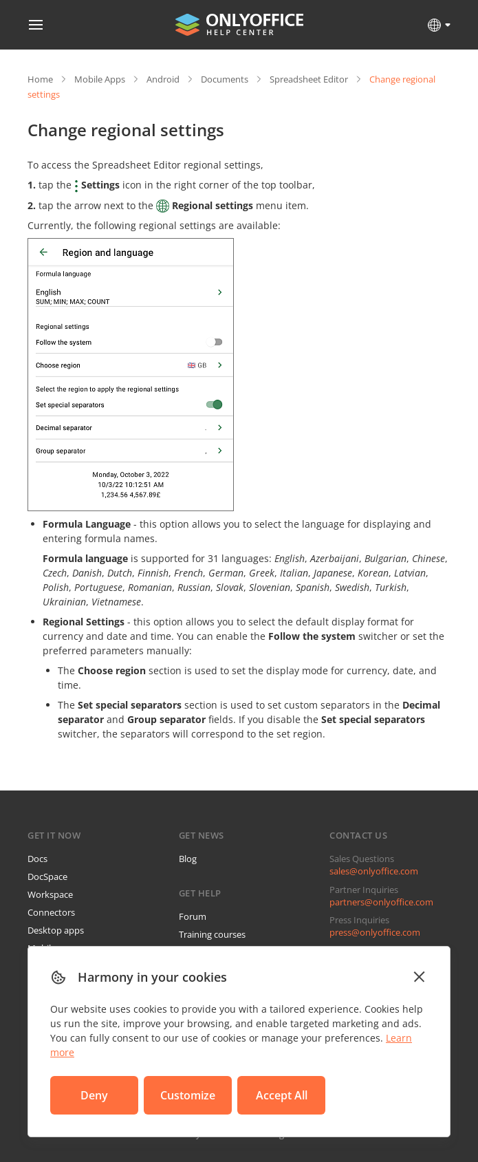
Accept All (281, 1095)
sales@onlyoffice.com (373, 871)
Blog (188, 858)
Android (163, 79)
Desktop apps (56, 930)
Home (40, 79)
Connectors (51, 912)
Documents (224, 79)
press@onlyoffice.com (374, 932)
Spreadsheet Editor (309, 79)
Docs (37, 858)
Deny (94, 1095)
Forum (192, 916)
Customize (187, 1095)
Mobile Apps (99, 79)
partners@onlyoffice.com (381, 902)
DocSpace (47, 876)
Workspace (50, 894)
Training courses (212, 934)
